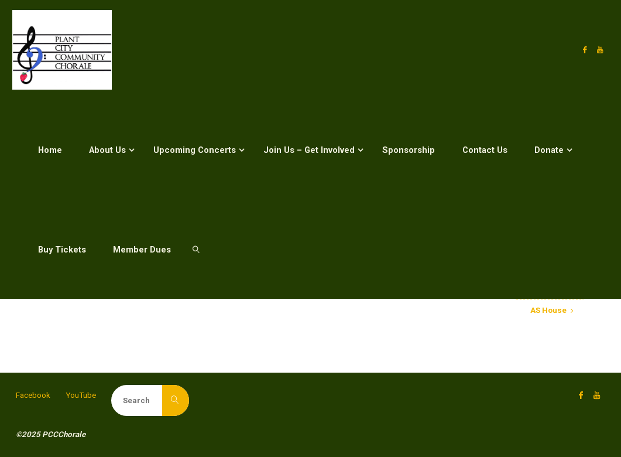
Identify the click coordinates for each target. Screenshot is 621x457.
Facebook (33, 395)
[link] (196, 249)
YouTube (81, 395)
